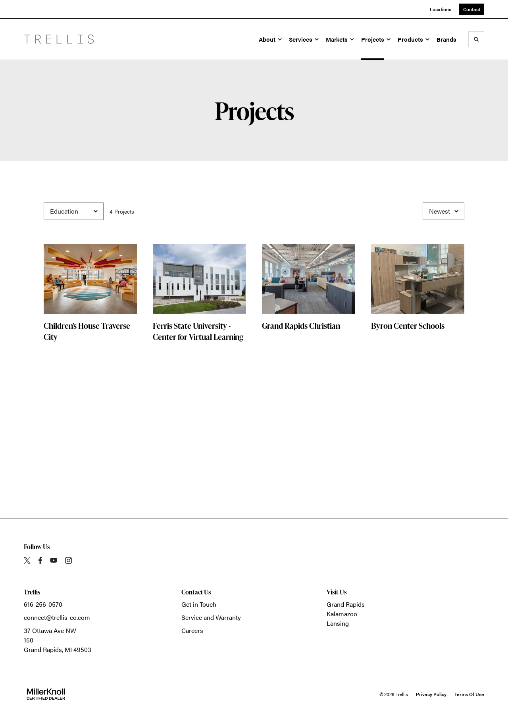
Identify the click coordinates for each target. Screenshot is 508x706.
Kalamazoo (342, 613)
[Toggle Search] (476, 39)
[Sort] (443, 211)
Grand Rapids (346, 604)
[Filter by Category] (74, 211)
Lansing (338, 623)
